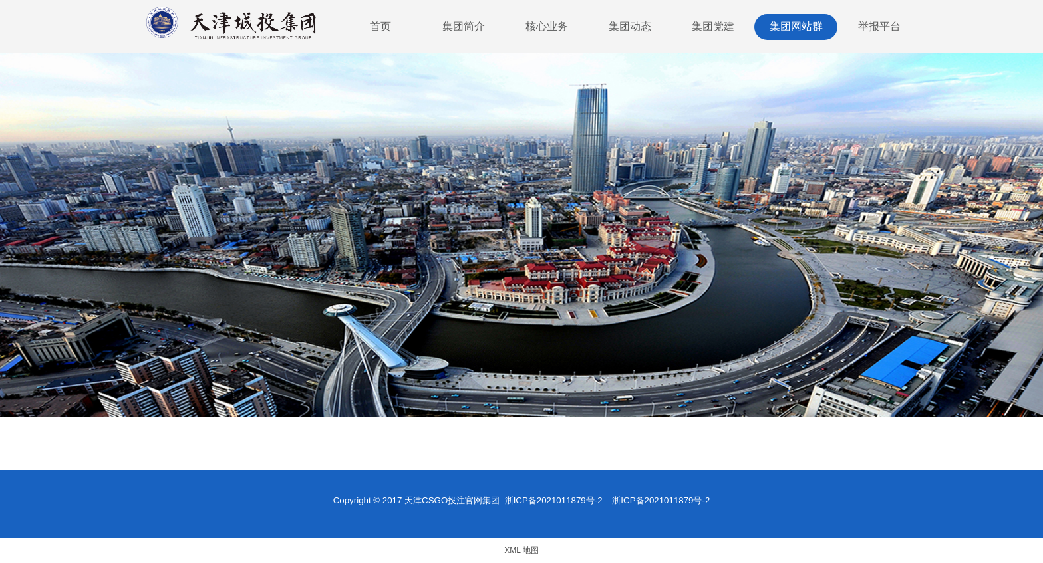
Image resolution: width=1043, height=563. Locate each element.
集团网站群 (796, 26)
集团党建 (713, 26)
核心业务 (546, 26)
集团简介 (463, 26)
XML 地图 (521, 550)
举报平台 (879, 26)
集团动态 (630, 26)
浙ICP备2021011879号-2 (554, 500)
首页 (380, 26)
